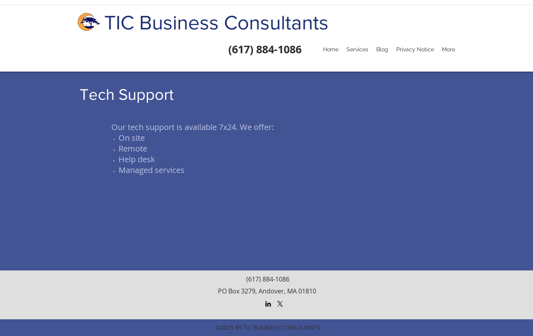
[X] (280, 304)
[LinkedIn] (268, 304)
